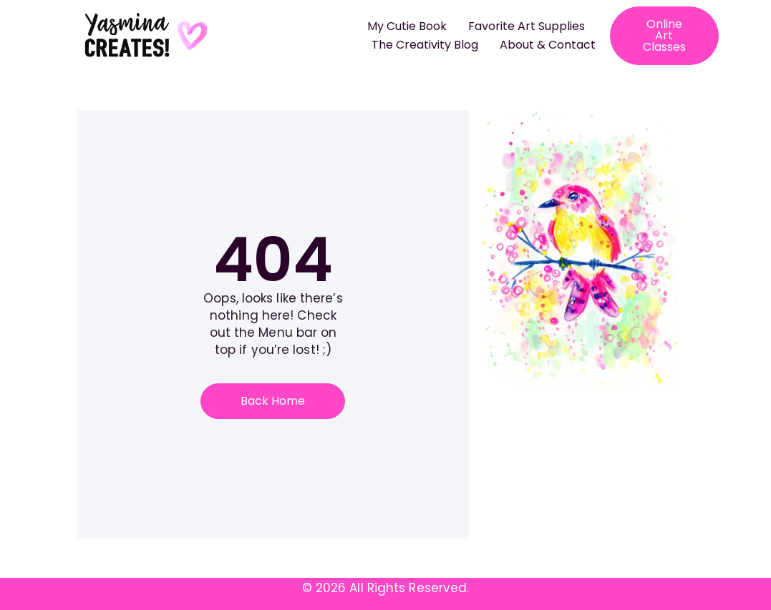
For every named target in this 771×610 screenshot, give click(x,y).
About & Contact (548, 44)
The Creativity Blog (425, 44)
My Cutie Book (407, 26)
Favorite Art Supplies (526, 26)
